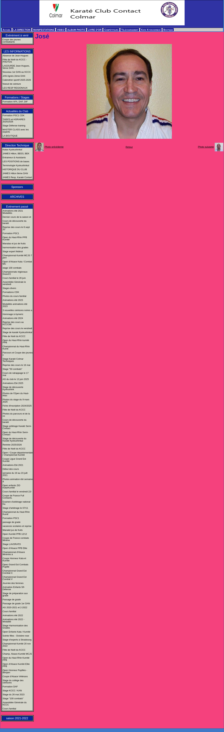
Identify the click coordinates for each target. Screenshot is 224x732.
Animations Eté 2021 (13, 465)
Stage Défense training (14, 125)
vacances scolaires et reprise (17, 526)
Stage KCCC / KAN (12, 690)
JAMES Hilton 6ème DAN (15, 173)
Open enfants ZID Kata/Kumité (11, 486)
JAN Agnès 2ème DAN (14, 76)
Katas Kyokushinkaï (12, 149)
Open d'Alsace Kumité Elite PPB (16, 665)
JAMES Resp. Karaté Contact (17, 177)
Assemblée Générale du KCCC (14, 703)
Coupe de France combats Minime (16, 539)
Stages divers (9, 288)
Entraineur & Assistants (14, 157)
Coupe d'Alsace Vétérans (15, 676)
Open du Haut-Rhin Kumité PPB (16, 658)
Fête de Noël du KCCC (14, 336)
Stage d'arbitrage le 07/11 (15, 508)
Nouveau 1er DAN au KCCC (17, 72)
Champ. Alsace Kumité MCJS (17, 654)
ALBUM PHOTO (76, 29)
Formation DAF (10, 686)
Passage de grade (12, 599)
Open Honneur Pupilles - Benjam (15, 671)
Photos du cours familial (14, 296)
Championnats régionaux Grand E (15, 272)
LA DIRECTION (21, 29)
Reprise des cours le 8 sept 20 (16, 228)
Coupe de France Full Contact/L (13, 496)
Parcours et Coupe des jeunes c (18, 353)
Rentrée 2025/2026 (12, 444)
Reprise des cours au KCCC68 (13, 323)
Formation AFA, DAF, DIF (15, 101)
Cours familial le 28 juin (14, 278)
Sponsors (17, 186)
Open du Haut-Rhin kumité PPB (16, 341)
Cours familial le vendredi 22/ (17, 491)
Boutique (168, 29)
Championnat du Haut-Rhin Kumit (16, 347)
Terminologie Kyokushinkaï (16, 165)
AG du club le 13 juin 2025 (16, 379)
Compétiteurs (111, 29)
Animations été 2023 (13, 300)
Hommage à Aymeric (13, 314)
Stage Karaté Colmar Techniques (13, 360)
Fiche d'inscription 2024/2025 (17, 405)
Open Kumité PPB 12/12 (15, 534)
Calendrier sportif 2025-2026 (17, 80)
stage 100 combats (12, 268)
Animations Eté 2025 (13, 383)
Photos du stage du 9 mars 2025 (16, 400)
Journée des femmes (13, 583)
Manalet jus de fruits (13, 530)
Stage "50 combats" (12, 369)
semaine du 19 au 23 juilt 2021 (15, 474)
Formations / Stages (17, 97)
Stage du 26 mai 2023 (13, 694)
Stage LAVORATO (12, 544)
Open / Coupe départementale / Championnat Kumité (18, 453)
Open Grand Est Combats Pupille (15, 565)
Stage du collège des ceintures (13, 681)
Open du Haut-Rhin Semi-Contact (15, 433)
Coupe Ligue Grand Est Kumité (14, 460)
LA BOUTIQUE (10, 135)
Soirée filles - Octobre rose (16, 635)
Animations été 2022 (13, 615)
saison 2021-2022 (17, 718)
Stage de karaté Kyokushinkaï (17, 332)
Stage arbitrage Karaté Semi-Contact (17, 427)
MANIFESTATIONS (43, 29)
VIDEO (61, 29)
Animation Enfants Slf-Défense (14, 588)
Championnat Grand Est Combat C (14, 571)
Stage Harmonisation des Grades (15, 626)
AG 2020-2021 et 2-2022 (15, 607)
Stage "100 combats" (13, 698)
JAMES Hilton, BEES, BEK (16, 153)
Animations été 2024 (13, 318)
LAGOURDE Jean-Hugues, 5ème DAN (16, 66)
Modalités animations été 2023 (15, 305)
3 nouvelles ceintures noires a (17, 310)
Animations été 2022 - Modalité (13, 620)
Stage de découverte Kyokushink (13, 388)
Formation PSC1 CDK (13, 115)
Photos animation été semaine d (18, 480)
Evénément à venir (17, 35)
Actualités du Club (17, 111)
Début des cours (11, 469)
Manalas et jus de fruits (14, 243)
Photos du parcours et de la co (16, 414)
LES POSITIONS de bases (16, 161)
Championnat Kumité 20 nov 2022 (17, 644)
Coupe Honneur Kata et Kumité (14, 559)
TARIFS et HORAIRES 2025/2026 (14, 120)
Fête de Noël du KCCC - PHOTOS (15, 60)
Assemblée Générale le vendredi (14, 283)
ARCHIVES (17, 196)
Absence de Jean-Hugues (15, 55)
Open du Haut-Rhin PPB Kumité (15, 238)
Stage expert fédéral (13, 251)
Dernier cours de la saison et (17, 217)
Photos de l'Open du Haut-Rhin (16, 394)
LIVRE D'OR (95, 29)
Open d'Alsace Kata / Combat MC (17, 262)
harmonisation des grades (15, 247)
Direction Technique (17, 145)
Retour (129, 147)
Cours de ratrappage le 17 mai (16, 374)
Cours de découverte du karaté (14, 222)
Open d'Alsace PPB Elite (15, 548)
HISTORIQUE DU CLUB (15, 169)
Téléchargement (129, 29)
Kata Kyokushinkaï (151, 29)
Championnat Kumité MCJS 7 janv (17, 256)
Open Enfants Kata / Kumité (16, 631)
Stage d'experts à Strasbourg (17, 639)
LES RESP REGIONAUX (15, 88)
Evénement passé (17, 206)
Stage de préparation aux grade (15, 594)
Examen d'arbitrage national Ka (16, 502)
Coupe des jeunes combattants (12, 40)
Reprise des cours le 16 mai (16, 365)
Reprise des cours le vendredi (17, 328)
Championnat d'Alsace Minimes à (14, 553)
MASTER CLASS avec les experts (16, 130)
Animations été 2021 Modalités (13, 211)
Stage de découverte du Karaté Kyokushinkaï (14, 439)
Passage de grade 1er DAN (16, 603)
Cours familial (9, 611)
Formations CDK (11, 292)
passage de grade (11, 522)
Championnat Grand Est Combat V (14, 578)
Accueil (7, 29)
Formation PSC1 (11, 233)
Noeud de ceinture (12, 84)
